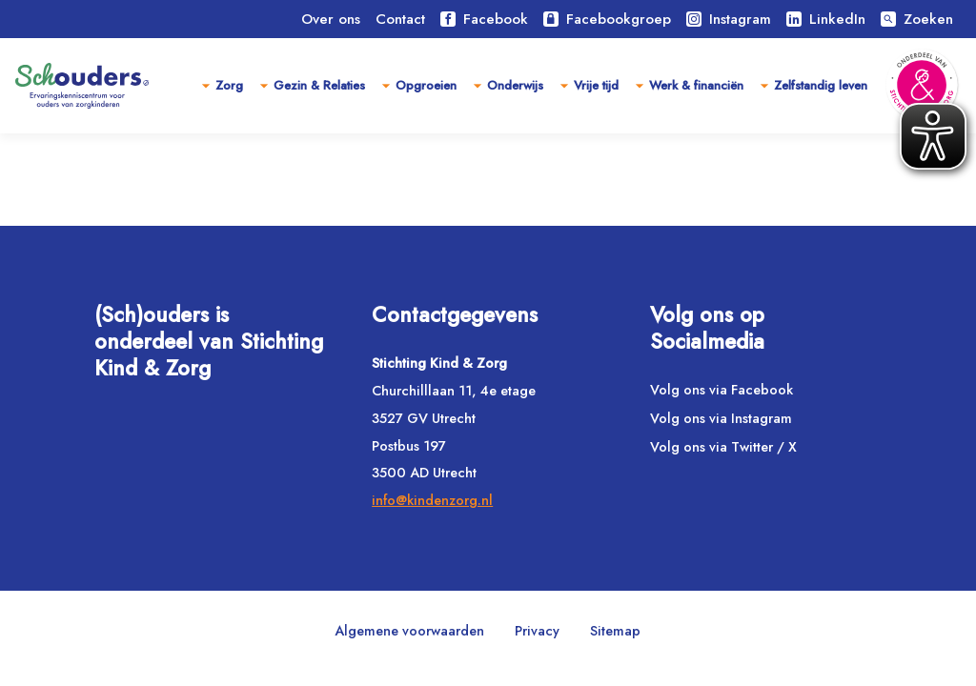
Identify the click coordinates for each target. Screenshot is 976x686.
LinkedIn (825, 19)
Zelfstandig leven (820, 85)
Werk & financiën (696, 85)
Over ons (330, 19)
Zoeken (917, 19)
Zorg (229, 85)
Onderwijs (515, 85)
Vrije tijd (596, 85)
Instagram (728, 19)
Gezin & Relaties (319, 85)
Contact (400, 19)
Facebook (484, 19)
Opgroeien (426, 85)
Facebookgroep (607, 19)
